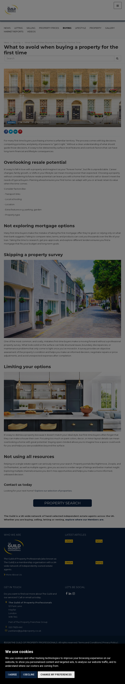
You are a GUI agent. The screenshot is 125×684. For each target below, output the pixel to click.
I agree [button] (12, 674)
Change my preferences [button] (56, 674)
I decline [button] (29, 674)
